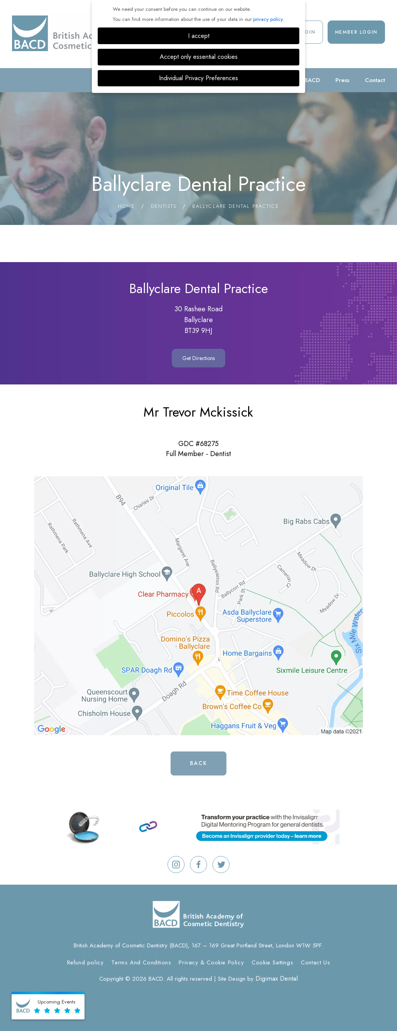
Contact (375, 80)
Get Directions (198, 358)
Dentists (163, 206)
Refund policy (85, 962)
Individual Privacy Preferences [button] (198, 78)
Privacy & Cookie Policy (211, 962)
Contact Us (315, 962)
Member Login (356, 32)
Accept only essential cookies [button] (199, 56)
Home (126, 206)
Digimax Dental (276, 978)
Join (309, 32)
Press (342, 80)
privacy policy (268, 19)
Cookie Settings (272, 962)
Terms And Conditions (141, 962)
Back (198, 763)
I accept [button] (198, 35)
